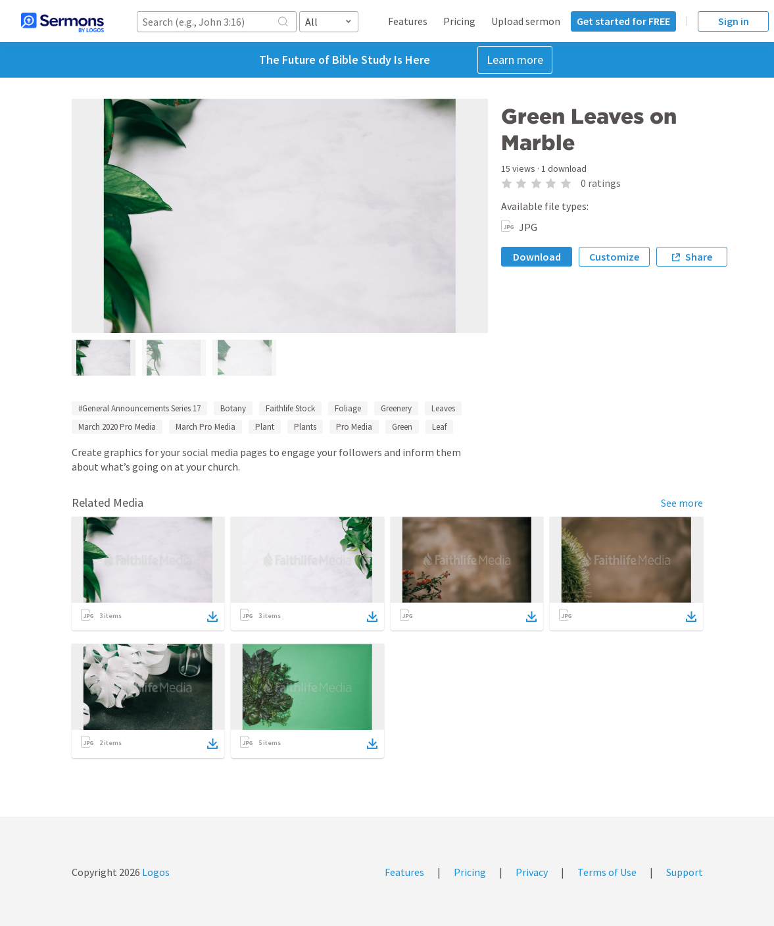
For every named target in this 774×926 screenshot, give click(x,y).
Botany (233, 408)
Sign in (733, 21)
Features (407, 21)
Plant (264, 426)
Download (537, 256)
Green (402, 426)
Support (684, 872)
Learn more (515, 59)
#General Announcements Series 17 (139, 408)
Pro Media (354, 426)
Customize (614, 256)
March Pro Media (205, 426)
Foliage (348, 408)
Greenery (396, 408)
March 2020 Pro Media (117, 426)
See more (682, 502)
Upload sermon (525, 21)
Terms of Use (607, 872)
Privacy (532, 872)
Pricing (459, 21)
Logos (155, 872)
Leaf (439, 426)
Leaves (443, 408)
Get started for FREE (623, 21)
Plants (305, 426)
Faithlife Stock (290, 408)
